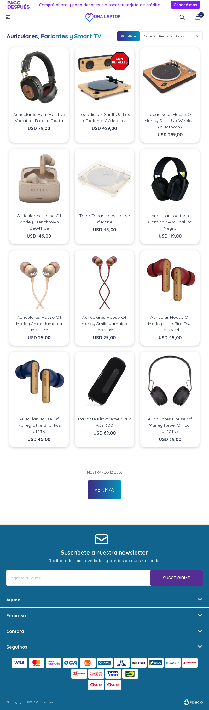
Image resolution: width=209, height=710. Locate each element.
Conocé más (185, 5)
